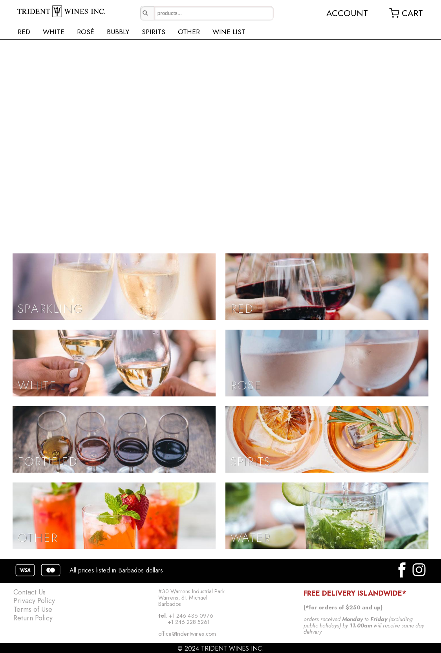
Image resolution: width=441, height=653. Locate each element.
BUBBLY (118, 32)
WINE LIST (228, 32)
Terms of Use (32, 609)
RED (24, 32)
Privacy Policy (34, 601)
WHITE (53, 32)
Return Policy (33, 618)
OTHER (189, 32)
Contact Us (29, 592)
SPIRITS (153, 32)
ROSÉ (85, 32)
